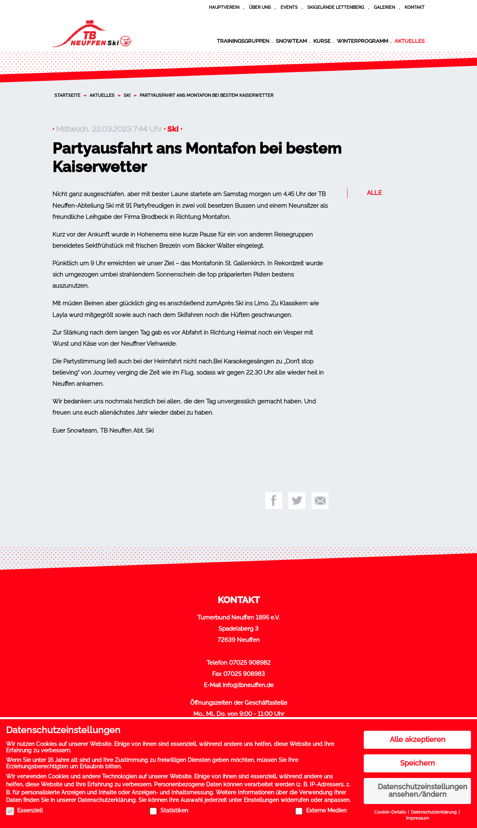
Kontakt (415, 7)
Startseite (67, 95)
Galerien (384, 7)
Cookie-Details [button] (390, 808)
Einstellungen (261, 797)
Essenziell (24, 807)
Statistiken (168, 807)
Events (289, 7)
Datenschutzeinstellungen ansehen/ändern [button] (422, 788)
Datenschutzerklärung (107, 797)
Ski (127, 95)
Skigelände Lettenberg (335, 7)
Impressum (417, 814)
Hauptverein (224, 7)
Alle (374, 192)
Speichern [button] (417, 760)
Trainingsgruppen (243, 41)
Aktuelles (410, 41)
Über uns (260, 7)
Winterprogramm (362, 41)
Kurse (322, 41)
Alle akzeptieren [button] (417, 736)
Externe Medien (321, 807)
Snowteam (291, 41)
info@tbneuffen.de (248, 685)
